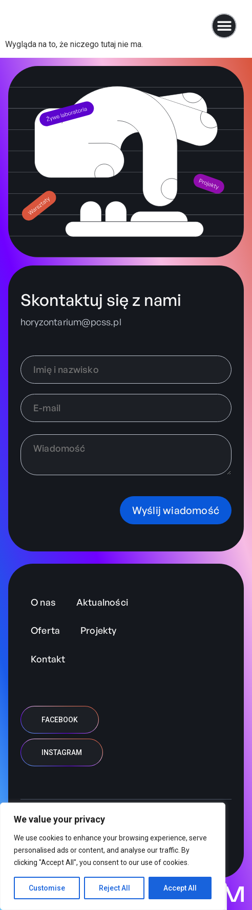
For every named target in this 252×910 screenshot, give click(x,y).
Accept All (180, 888)
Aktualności (102, 602)
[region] (112, 856)
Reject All (114, 888)
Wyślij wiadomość (175, 510)
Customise (47, 888)
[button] (224, 26)
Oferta (45, 630)
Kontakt (48, 658)
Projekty (98, 630)
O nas (43, 602)
